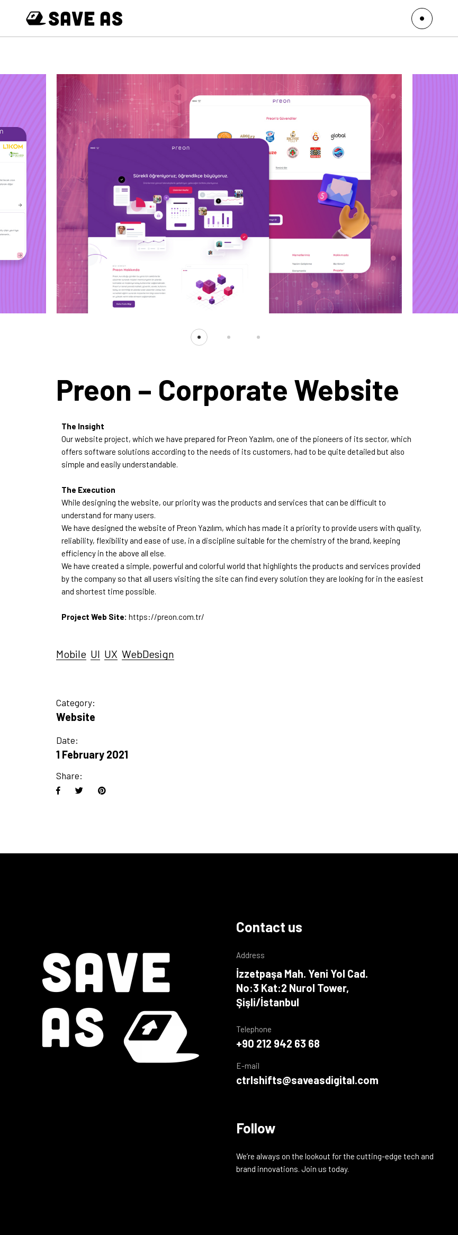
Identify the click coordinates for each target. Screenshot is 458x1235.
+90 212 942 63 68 (278, 1043)
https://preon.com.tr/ (166, 616)
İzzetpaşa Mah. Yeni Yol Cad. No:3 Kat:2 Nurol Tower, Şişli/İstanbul (302, 987)
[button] (199, 337)
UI (95, 653)
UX (111, 653)
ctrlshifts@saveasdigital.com (307, 1080)
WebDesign (148, 653)
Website (75, 716)
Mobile (71, 653)
